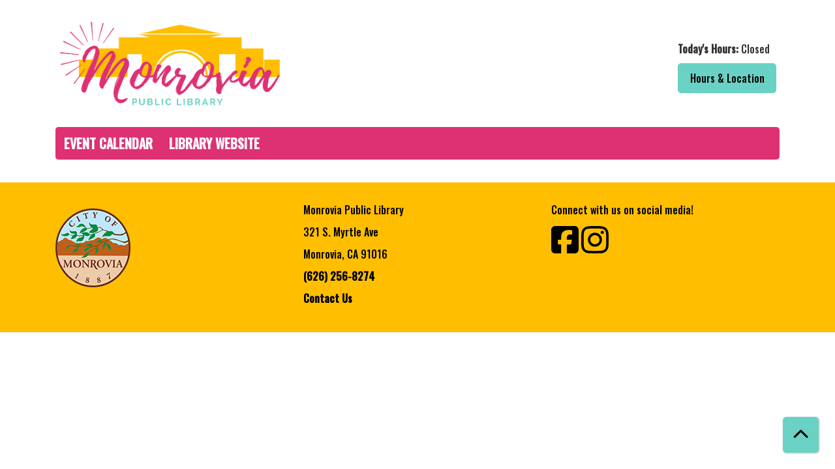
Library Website (214, 143)
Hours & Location (727, 78)
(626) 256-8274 (338, 276)
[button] (601, 49)
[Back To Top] (801, 435)
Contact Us (327, 298)
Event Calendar (108, 143)
